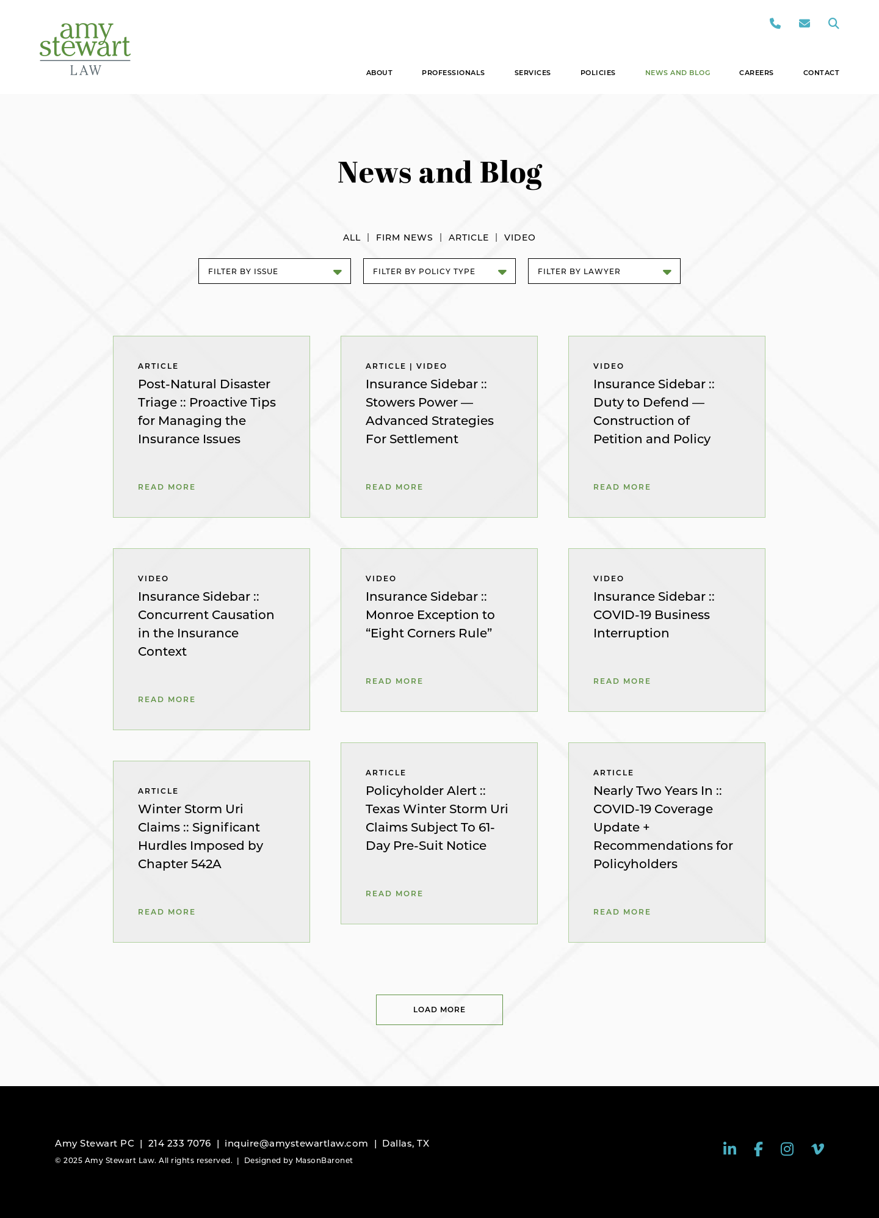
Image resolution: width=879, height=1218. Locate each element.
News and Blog (678, 72)
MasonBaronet (324, 1160)
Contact (821, 72)
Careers (756, 72)
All (352, 237)
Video (520, 237)
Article (469, 237)
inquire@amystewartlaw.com (297, 1143)
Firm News (404, 237)
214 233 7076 (179, 1143)
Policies (598, 72)
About (379, 72)
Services (533, 72)
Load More (439, 1009)
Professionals (453, 72)
